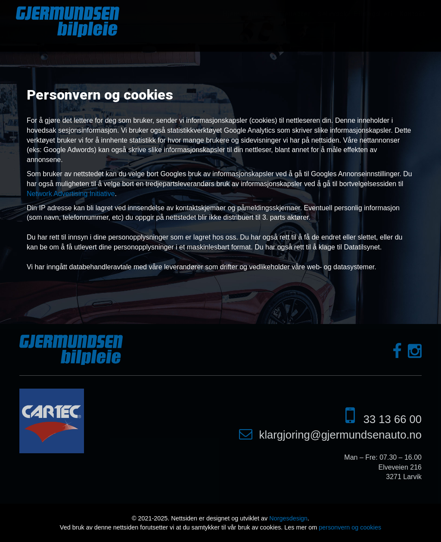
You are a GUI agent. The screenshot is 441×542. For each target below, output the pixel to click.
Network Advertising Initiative (71, 193)
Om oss (258, 14)
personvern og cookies (350, 527)
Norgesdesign (288, 518)
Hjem (231, 14)
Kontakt (412, 14)
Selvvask (332, 14)
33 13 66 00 (392, 419)
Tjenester (294, 14)
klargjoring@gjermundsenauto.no (340, 435)
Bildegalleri (373, 14)
